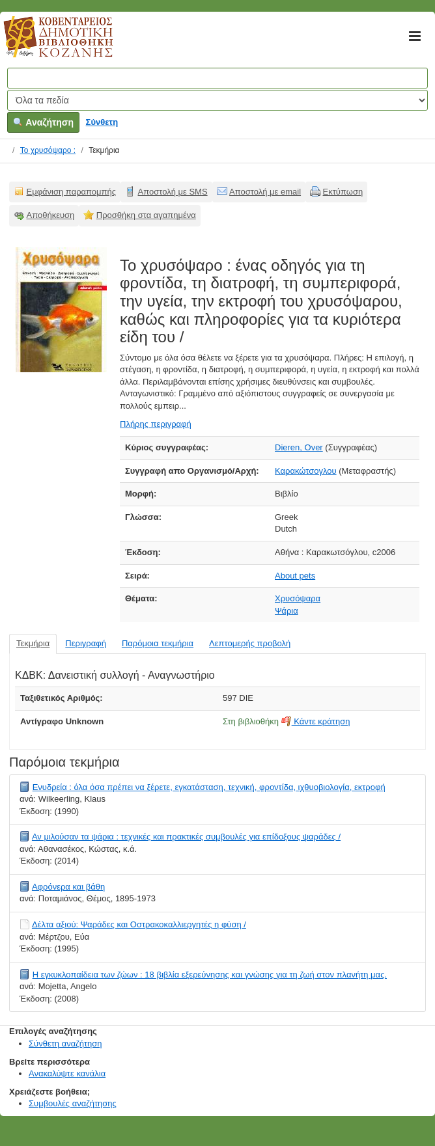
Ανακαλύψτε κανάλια (67, 1073)
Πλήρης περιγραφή (155, 424)
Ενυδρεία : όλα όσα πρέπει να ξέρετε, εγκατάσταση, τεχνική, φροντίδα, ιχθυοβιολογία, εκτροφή (209, 787)
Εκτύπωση (343, 192)
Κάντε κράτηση (315, 721)
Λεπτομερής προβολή (249, 643)
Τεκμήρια (32, 643)
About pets (295, 575)
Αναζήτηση (43, 122)
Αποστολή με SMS (173, 192)
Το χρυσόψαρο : (48, 150)
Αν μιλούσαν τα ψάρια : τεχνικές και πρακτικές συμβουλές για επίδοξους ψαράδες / (186, 836)
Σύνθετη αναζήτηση (65, 1043)
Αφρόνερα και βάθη (68, 887)
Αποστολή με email (265, 192)
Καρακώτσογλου (306, 471)
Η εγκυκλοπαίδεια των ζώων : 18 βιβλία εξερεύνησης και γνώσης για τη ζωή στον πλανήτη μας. (210, 974)
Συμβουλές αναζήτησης (73, 1103)
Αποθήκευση (51, 215)
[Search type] (217, 100)
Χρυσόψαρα (297, 598)
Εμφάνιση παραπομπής (72, 192)
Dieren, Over (299, 447)
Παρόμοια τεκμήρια (157, 643)
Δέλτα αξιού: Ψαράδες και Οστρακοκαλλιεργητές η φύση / (139, 924)
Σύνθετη (102, 122)
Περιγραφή (85, 643)
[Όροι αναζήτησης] (217, 78)
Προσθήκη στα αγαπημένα (146, 215)
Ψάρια (286, 611)
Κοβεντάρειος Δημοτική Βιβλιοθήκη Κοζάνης (46, 44)
